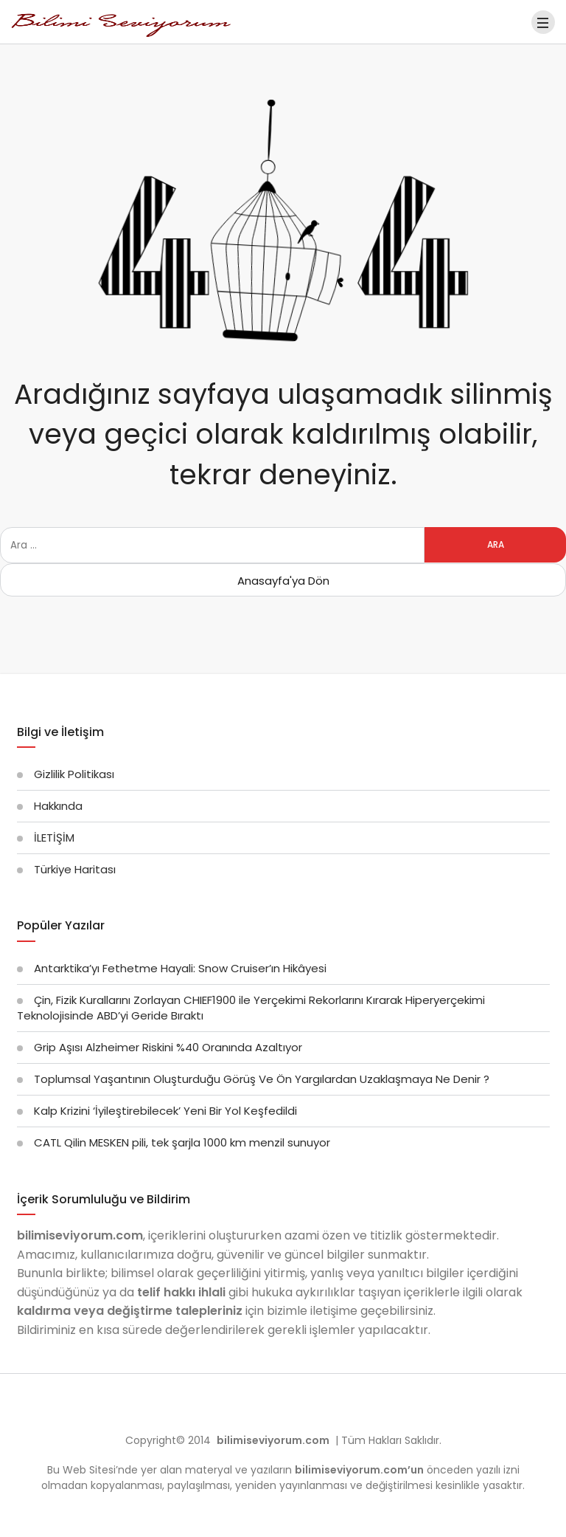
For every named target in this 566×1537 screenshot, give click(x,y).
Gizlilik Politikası (74, 774)
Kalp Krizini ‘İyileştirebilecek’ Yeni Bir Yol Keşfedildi (165, 1110)
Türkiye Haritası (75, 869)
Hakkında (58, 806)
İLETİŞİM (54, 837)
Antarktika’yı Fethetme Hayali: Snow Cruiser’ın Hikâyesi (180, 968)
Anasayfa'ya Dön (283, 580)
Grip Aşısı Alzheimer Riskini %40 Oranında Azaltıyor (168, 1047)
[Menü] (543, 22)
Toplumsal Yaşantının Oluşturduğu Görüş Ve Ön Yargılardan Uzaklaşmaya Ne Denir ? (261, 1079)
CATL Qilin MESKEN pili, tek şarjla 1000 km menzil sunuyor (182, 1142)
